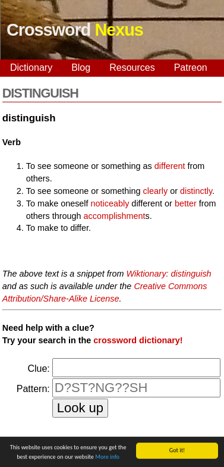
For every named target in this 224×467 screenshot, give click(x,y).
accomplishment (115, 216)
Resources (131, 67)
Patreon (190, 67)
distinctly (196, 191)
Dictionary (31, 67)
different (169, 166)
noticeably (110, 203)
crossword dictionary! (137, 340)
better (186, 203)
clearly (155, 191)
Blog (80, 67)
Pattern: (33, 389)
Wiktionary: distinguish (169, 273)
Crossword (75, 29)
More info (107, 457)
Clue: (38, 368)
